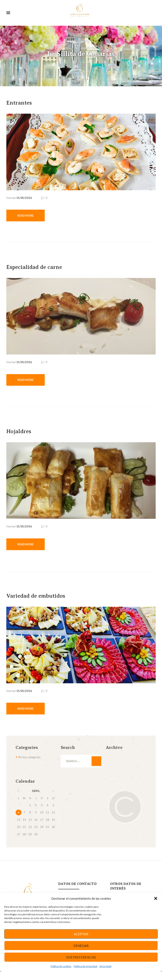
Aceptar (81, 934)
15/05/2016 (24, 197)
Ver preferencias (81, 957)
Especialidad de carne (35, 267)
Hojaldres (19, 432)
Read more (26, 215)
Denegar (81, 946)
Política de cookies (61, 966)
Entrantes (19, 102)
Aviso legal (105, 966)
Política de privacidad (85, 966)
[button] (156, 898)
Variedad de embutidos (37, 596)
